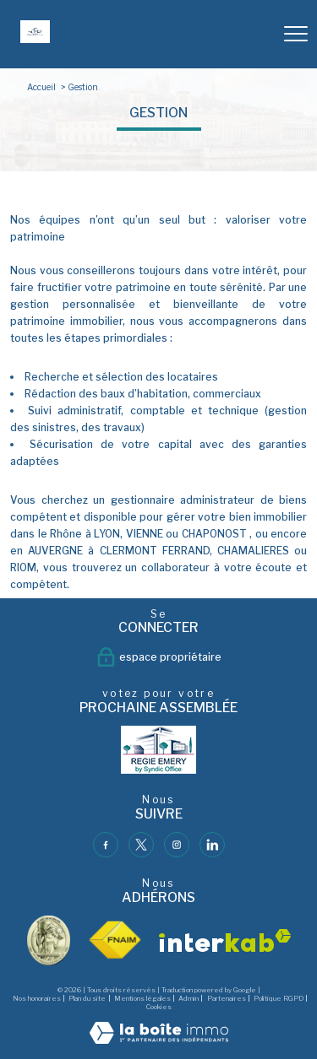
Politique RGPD (278, 998)
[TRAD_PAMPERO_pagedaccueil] (35, 39)
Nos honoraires (37, 998)
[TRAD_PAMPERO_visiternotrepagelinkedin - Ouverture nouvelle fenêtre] (212, 844)
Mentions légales (142, 998)
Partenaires (226, 998)
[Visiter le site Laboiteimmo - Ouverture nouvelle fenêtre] (159, 1040)
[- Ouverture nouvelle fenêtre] (159, 750)
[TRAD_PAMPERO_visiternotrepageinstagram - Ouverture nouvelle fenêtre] (176, 844)
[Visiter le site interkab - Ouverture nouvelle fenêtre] (225, 940)
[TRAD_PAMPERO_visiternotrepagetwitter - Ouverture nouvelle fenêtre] (141, 844)
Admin (188, 998)
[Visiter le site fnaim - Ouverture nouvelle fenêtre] (114, 940)
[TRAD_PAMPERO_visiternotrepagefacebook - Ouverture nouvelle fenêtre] (105, 844)
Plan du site (87, 998)
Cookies (159, 1007)
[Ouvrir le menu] (296, 34)
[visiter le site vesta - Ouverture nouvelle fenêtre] (48, 940)
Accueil (41, 87)
